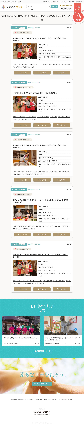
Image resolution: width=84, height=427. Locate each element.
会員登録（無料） (23, 399)
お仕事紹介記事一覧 (42, 351)
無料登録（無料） (47, 1)
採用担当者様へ (63, 399)
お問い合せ (70, 399)
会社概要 (48, 399)
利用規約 (31, 399)
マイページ (55, 1)
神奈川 (31, 9)
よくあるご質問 (70, 1)
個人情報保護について (40, 399)
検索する (54, 6)
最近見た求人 (62, 1)
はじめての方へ (79, 1)
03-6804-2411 (66, 8)
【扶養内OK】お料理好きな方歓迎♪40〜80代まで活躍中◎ (35, 93)
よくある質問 (55, 399)
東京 (27, 9)
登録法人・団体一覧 (42, 384)
